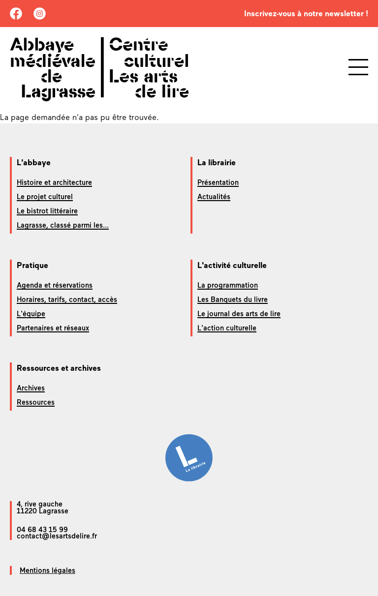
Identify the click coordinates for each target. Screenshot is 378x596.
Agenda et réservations (55, 285)
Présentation (218, 182)
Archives (31, 388)
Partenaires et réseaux (53, 328)
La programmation (227, 285)
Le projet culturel (45, 196)
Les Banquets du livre (232, 299)
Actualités (213, 196)
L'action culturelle (226, 328)
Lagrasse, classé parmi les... (63, 225)
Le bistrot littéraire (47, 211)
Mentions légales (47, 570)
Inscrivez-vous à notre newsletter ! (306, 13)
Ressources (36, 402)
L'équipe (31, 313)
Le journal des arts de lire (239, 313)
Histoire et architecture (54, 182)
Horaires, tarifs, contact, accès (67, 299)
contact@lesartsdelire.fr (57, 536)
